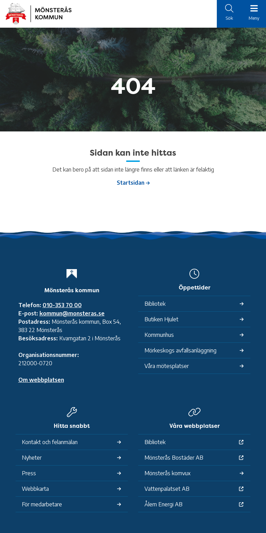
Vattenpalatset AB (166, 488)
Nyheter (32, 457)
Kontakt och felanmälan (50, 442)
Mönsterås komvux (167, 473)
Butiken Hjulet (161, 319)
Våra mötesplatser (166, 365)
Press (29, 473)
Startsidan (130, 182)
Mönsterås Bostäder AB (173, 457)
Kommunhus (159, 334)
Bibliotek (155, 303)
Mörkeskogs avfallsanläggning (180, 350)
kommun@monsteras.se (72, 313)
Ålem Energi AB (163, 504)
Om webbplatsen (41, 379)
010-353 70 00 (62, 305)
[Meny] (254, 13)
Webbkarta (35, 488)
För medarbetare (42, 504)
